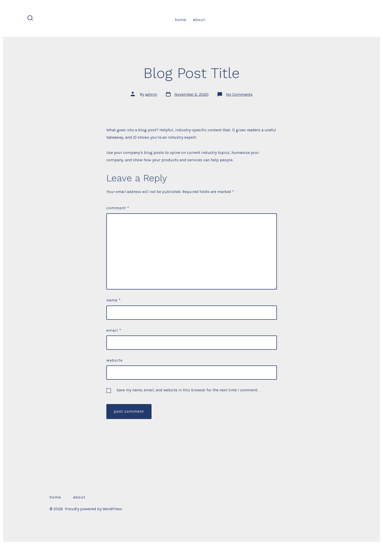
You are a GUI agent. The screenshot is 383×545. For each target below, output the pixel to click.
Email (113, 330)
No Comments (239, 94)
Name (113, 300)
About (199, 19)
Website (114, 360)
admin (151, 94)
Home (180, 19)
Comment (117, 207)
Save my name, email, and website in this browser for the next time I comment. (187, 390)
